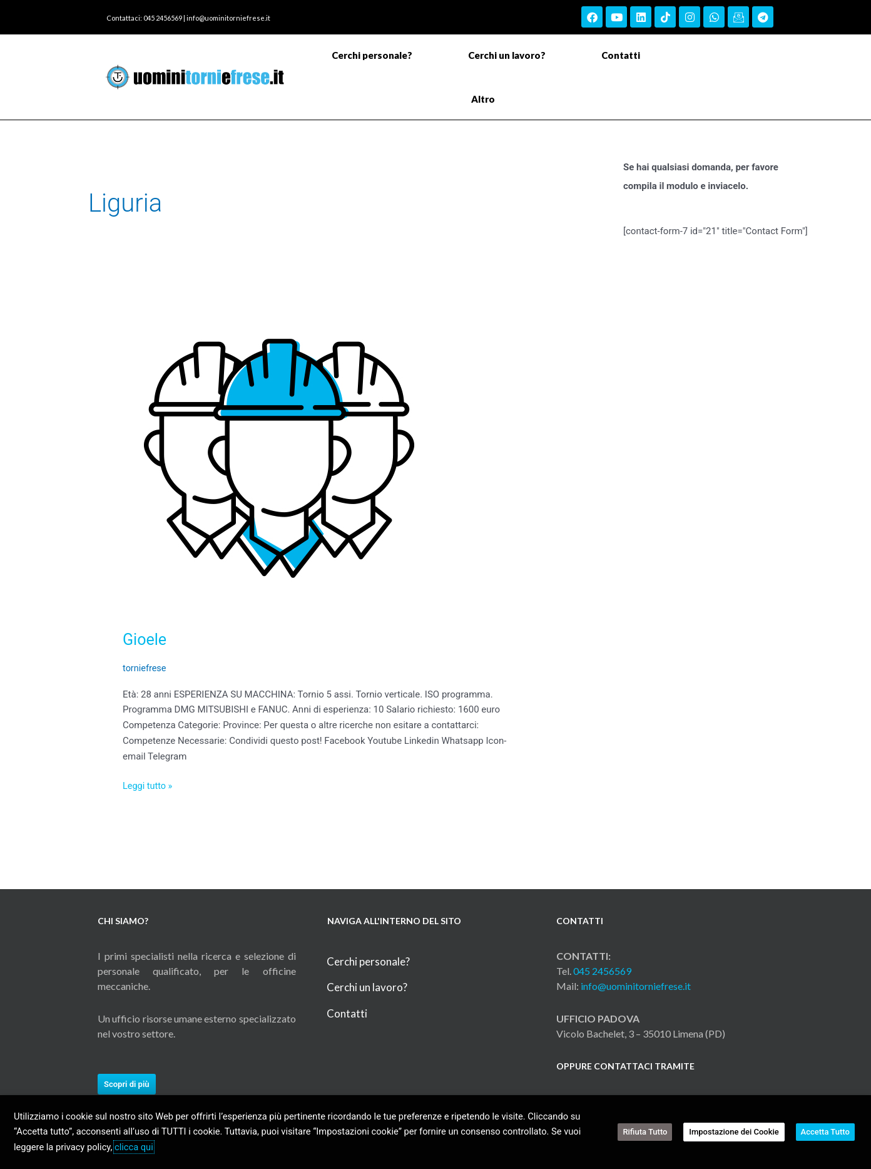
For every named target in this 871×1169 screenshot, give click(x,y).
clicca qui (134, 1147)
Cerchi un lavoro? (507, 55)
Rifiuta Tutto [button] (653, 1131)
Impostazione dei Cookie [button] (740, 1131)
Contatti (620, 55)
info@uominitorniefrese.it (228, 18)
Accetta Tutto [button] (827, 1131)
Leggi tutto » (148, 784)
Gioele (145, 639)
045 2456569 (602, 970)
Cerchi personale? (372, 55)
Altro (486, 99)
